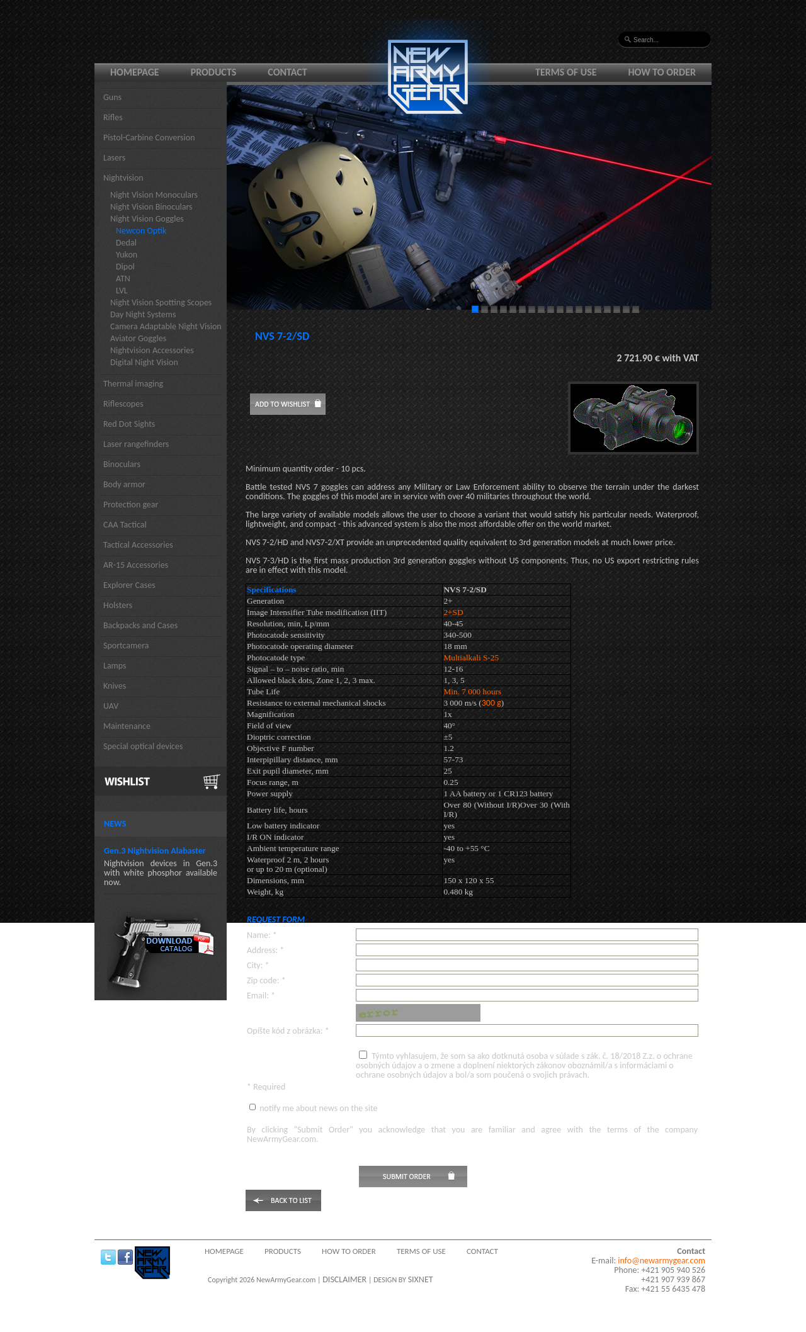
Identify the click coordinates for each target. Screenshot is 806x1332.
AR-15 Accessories (135, 565)
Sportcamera (126, 645)
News (115, 823)
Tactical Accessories (138, 545)
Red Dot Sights (129, 424)
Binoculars (121, 464)
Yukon (126, 254)
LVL (122, 290)
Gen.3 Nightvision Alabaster (155, 850)
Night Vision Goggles (147, 218)
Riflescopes (123, 404)
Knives (114, 686)
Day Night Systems (143, 314)
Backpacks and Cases (140, 625)
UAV (110, 706)
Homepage (134, 72)
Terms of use (566, 72)
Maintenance (126, 726)
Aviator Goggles (138, 338)
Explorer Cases (129, 585)
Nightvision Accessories (152, 350)
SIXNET (420, 1279)
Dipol (125, 266)
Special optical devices (143, 746)
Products (214, 72)
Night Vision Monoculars (154, 194)
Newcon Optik (141, 230)
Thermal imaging (133, 383)
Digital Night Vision (144, 362)
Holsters (117, 605)
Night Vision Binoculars (151, 206)
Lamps (115, 665)
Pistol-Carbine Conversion (149, 137)
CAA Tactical (125, 524)
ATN (123, 278)
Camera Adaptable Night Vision (166, 326)
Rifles (113, 117)
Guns (112, 97)
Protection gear (130, 504)
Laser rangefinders (136, 444)
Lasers (114, 157)
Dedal (126, 242)
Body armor (124, 484)
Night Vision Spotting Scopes (161, 302)
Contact (287, 72)
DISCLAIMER (344, 1279)
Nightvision (123, 178)
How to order (662, 72)
